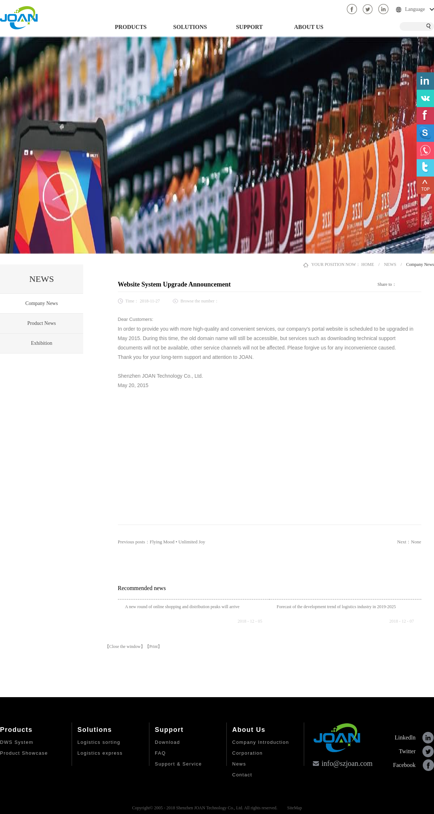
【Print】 (153, 646)
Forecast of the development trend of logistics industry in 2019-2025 (336, 606)
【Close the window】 (125, 646)
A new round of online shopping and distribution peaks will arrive (182, 606)
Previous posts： (161, 541)
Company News (420, 264)
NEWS (390, 264)
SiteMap (293, 807)
